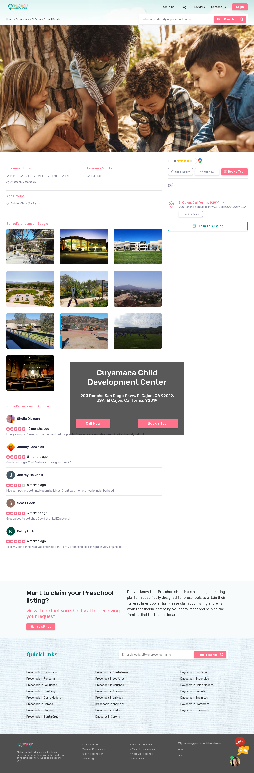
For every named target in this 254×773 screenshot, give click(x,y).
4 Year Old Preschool (141, 753)
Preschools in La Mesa (109, 697)
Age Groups (15, 196)
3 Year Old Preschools (142, 749)
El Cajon (36, 19)
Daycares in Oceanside (194, 710)
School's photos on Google (27, 224)
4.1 (174, 160)
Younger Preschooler (94, 749)
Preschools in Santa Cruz (42, 716)
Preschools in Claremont (42, 710)
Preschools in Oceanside (110, 691)
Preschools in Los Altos (110, 678)
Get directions (191, 214)
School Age (88, 758)
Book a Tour (158, 423)
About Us (168, 7)
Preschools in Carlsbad (109, 685)
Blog (183, 7)
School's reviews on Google (27, 406)
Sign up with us (40, 626)
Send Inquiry (180, 171)
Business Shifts (99, 168)
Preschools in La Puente (41, 685)
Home (9, 19)
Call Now (93, 423)
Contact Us (218, 7)
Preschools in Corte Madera (43, 697)
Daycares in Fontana (193, 672)
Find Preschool (230, 19)
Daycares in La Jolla (193, 691)
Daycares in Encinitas (194, 697)
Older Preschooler (92, 753)
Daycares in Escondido (194, 678)
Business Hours (18, 168)
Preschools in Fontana (40, 678)
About (181, 755)
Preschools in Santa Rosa (111, 672)
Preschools (22, 19)
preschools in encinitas (110, 704)
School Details (52, 19)
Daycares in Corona (107, 716)
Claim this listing (207, 226)
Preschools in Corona (39, 704)
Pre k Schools (137, 758)
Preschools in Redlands (110, 710)
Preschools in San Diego (41, 691)
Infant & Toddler (91, 744)
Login (240, 7)
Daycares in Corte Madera (196, 685)
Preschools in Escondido (41, 672)
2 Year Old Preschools (142, 744)
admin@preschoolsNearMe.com (201, 744)
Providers (199, 7)
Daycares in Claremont (195, 704)
